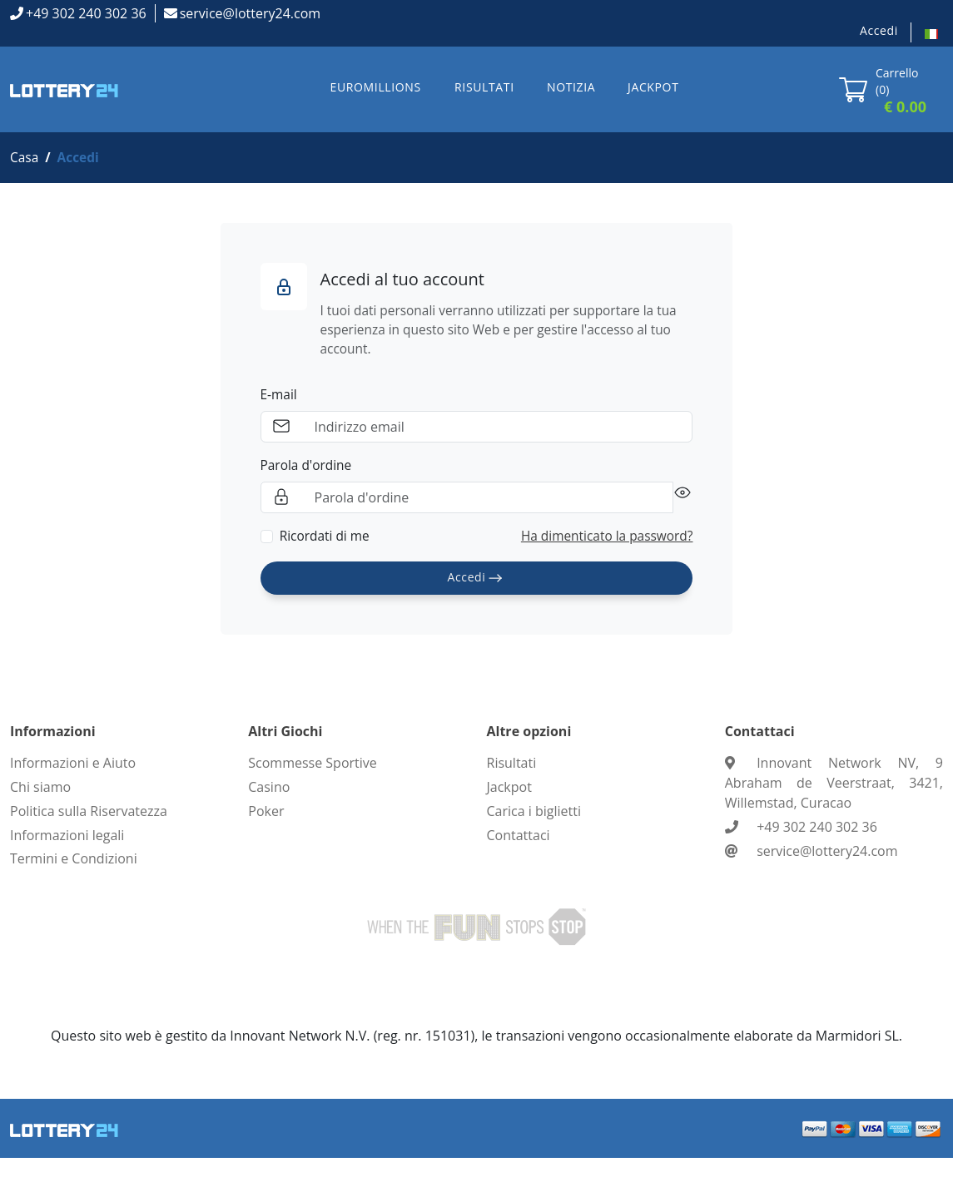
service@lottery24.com (250, 13)
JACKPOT (653, 87)
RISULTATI (484, 87)
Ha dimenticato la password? (603, 541)
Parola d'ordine (308, 469)
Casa (24, 158)
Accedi (879, 30)
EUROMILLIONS (375, 87)
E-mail (280, 397)
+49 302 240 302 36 (86, 13)
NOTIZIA (571, 87)
